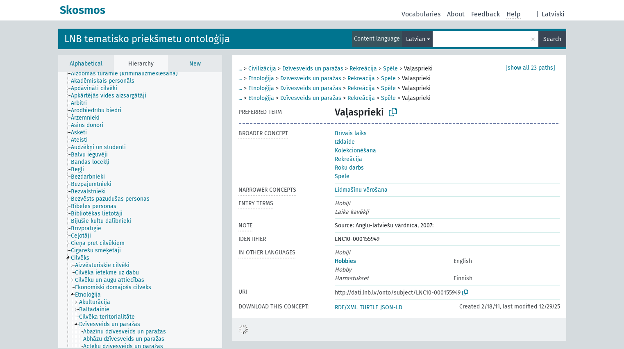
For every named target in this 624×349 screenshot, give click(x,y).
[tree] (140, 210)
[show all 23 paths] (530, 67)
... (240, 68)
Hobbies (345, 261)
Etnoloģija (261, 78)
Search (552, 39)
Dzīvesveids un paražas (312, 68)
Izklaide (345, 141)
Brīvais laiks (351, 133)
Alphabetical (86, 63)
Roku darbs (349, 167)
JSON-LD (391, 307)
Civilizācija (262, 68)
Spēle (390, 68)
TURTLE (369, 307)
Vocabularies (421, 14)
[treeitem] (127, 73)
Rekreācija (363, 68)
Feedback (485, 14)
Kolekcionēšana (355, 150)
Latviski (553, 14)
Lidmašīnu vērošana (361, 189)
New (195, 63)
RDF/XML (346, 307)
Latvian (415, 39)
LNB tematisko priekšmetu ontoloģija (147, 39)
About (456, 14)
